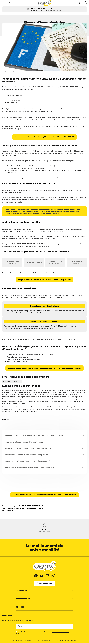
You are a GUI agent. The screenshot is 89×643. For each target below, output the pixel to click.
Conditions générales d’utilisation (65, 640)
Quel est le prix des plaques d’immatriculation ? (24, 442)
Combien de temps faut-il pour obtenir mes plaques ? (27, 455)
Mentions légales (25, 640)
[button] (4, 3)
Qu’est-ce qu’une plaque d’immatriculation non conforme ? (29, 467)
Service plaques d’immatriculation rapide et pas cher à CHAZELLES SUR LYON (44, 137)
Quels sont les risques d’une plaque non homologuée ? (27, 461)
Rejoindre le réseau (46, 583)
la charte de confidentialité (60, 632)
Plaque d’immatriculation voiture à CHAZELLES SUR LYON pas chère (44, 280)
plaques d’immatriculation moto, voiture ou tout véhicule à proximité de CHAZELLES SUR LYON (44, 368)
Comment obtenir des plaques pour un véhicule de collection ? (31, 448)
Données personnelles (43, 640)
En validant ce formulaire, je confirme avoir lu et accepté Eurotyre (42, 632)
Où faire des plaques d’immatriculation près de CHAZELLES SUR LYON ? (34, 436)
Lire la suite (6, 419)
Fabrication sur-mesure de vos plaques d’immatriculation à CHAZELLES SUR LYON (44, 495)
